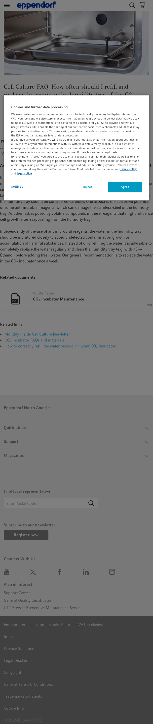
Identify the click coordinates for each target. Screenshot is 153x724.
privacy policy (128, 169)
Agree (125, 187)
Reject (87, 187)
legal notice (24, 173)
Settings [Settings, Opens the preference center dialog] (17, 186)
